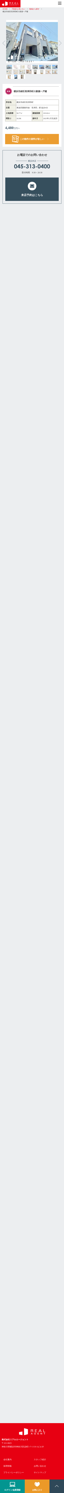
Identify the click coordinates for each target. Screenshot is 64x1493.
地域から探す (34, 9)
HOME (5, 9)
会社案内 (7, 1459)
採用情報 (7, 1466)
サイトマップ (40, 1472)
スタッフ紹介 (40, 1459)
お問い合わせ (40, 1466)
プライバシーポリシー (13, 1472)
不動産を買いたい (18, 9)
